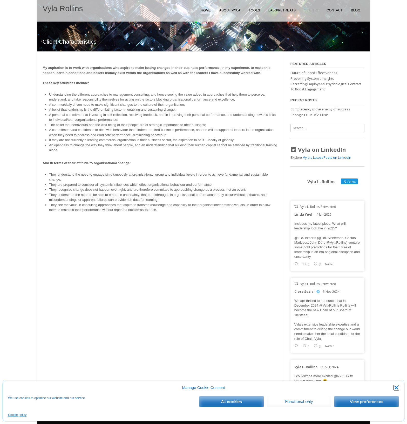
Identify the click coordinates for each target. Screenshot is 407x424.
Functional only (299, 401)
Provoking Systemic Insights (312, 78)
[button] (396, 387)
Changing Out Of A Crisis (309, 114)
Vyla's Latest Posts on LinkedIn (327, 157)
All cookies (231, 401)
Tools (254, 10)
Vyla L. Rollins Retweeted (318, 206)
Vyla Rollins (63, 8)
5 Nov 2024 (331, 291)
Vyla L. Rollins (305, 367)
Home (206, 10)
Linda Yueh (304, 214)
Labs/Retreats (282, 10)
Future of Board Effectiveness (313, 72)
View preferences (366, 401)
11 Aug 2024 (329, 367)
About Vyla (229, 10)
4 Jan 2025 (323, 214)
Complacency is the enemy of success (320, 109)
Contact (335, 10)
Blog (355, 10)
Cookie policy (17, 415)
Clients (311, 10)
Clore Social (304, 291)
